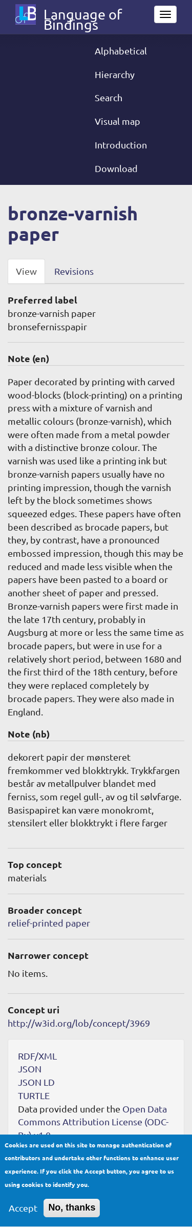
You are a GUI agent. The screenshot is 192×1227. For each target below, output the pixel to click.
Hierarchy (115, 74)
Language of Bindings (83, 16)
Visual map (117, 121)
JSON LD (36, 1082)
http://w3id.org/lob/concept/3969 (79, 1022)
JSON (29, 1068)
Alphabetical (121, 50)
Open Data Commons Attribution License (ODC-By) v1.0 (93, 1121)
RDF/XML (37, 1055)
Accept (23, 1212)
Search (108, 97)
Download (116, 168)
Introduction (121, 144)
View (26, 271)
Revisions (74, 271)
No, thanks (71, 1212)
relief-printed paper (49, 922)
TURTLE (34, 1095)
